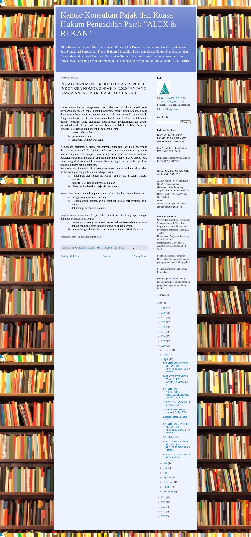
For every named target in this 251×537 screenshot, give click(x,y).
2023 (163, 507)
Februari (168, 350)
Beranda (106, 256)
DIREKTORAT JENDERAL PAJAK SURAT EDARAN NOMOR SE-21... (176, 380)
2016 (163, 327)
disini (99, 236)
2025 (163, 516)
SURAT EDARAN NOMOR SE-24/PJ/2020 (176, 456)
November (169, 491)
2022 (163, 502)
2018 (163, 336)
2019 (163, 341)
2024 (163, 511)
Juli (166, 473)
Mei (166, 463)
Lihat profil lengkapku (167, 109)
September (169, 482)
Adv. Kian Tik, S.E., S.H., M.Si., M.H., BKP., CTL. (173, 100)
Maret (167, 354)
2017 (163, 331)
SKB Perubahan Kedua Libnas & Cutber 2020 (174, 411)
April (166, 359)
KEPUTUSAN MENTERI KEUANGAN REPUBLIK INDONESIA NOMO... (176, 445)
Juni (166, 468)
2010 (163, 313)
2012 (163, 322)
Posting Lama (139, 256)
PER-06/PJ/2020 (170, 437)
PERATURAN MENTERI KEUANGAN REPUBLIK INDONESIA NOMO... (176, 367)
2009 (163, 308)
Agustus (168, 477)
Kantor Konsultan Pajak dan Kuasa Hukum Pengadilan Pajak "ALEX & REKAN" (119, 24)
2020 (163, 346)
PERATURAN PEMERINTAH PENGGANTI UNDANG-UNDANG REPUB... (176, 393)
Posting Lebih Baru (70, 256)
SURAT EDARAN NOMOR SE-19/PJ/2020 (176, 403)
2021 (163, 497)
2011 (163, 317)
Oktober (168, 487)
